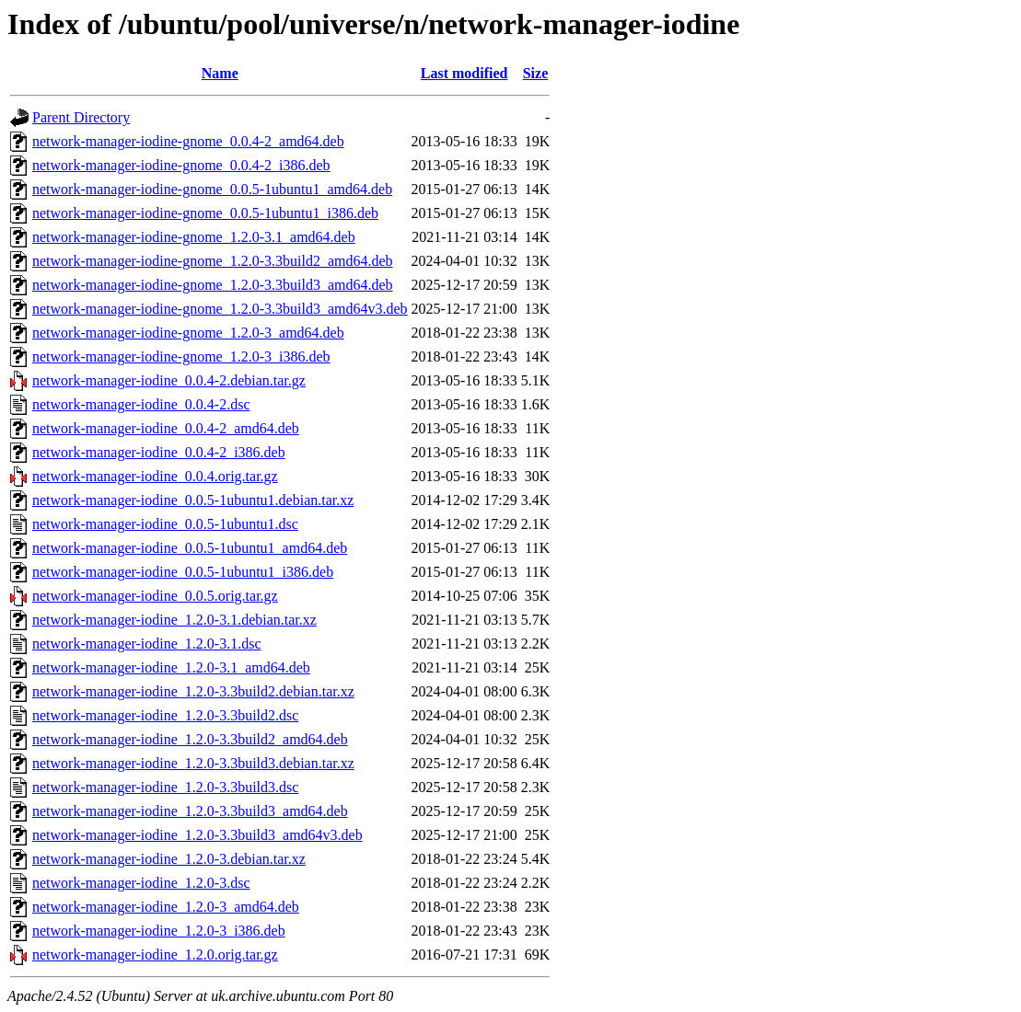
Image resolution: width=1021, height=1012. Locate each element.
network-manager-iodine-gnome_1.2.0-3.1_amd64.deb (193, 237)
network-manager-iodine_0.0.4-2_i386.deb (158, 452)
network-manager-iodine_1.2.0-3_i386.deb (158, 930)
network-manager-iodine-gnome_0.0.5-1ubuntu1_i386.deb (205, 213)
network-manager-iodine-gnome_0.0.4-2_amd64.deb (188, 141)
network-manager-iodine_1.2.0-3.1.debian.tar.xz (174, 619)
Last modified (464, 73)
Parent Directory (81, 117)
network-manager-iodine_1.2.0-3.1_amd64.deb (171, 667)
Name (220, 73)
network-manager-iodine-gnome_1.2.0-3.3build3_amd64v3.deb (220, 308)
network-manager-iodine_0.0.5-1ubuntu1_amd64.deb (189, 548)
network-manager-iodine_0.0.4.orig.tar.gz (155, 476)
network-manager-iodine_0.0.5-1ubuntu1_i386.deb (182, 572)
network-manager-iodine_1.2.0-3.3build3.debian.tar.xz (193, 763)
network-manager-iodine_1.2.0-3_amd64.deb (165, 906)
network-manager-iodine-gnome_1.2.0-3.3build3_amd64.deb (212, 285)
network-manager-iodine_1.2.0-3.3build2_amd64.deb (190, 739)
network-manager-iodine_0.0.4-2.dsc (141, 404)
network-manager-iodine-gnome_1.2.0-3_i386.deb (181, 356)
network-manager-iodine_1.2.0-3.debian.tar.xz (169, 859)
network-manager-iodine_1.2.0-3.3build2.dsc (165, 715)
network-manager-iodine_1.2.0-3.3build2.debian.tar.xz (193, 691)
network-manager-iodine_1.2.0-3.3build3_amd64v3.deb (197, 835)
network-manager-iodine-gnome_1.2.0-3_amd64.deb (188, 332)
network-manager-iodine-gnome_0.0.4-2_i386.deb (181, 165)
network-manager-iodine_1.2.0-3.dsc (141, 883)
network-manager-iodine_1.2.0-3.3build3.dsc (165, 787)
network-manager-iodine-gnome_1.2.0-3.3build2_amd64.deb (212, 261)
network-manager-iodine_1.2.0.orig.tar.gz (155, 954)
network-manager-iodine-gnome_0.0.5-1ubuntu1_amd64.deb (212, 189)
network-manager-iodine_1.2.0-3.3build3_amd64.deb (190, 811)
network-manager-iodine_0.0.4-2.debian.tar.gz (169, 380)
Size (536, 73)
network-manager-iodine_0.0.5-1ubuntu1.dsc (165, 524)
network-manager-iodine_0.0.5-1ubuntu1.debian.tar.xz (193, 500)
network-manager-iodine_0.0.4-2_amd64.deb (165, 428)
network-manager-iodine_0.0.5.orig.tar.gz (155, 596)
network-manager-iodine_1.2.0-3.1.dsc (146, 643)
